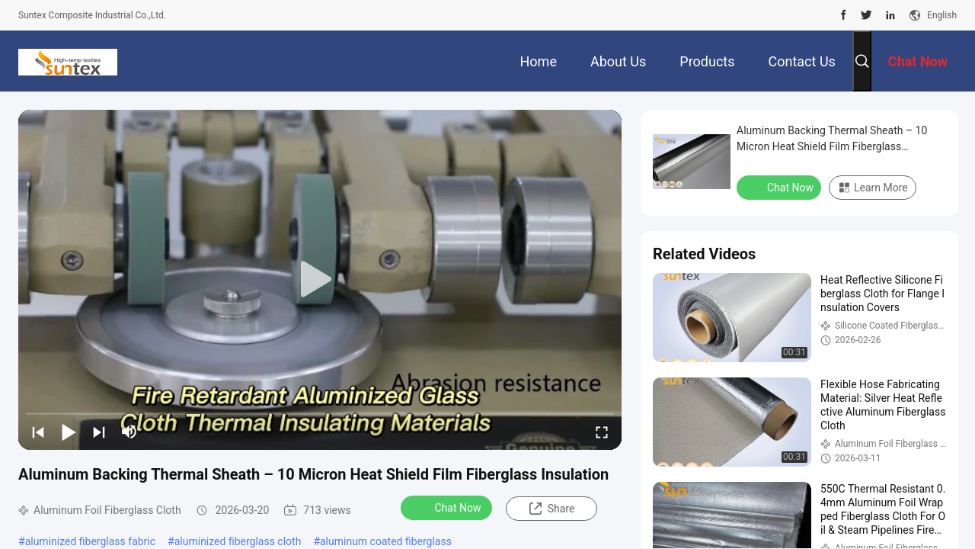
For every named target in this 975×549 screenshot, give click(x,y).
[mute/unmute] (129, 431)
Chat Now (448, 507)
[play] (320, 280)
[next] (99, 431)
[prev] (38, 431)
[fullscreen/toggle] (602, 431)
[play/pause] (68, 431)
